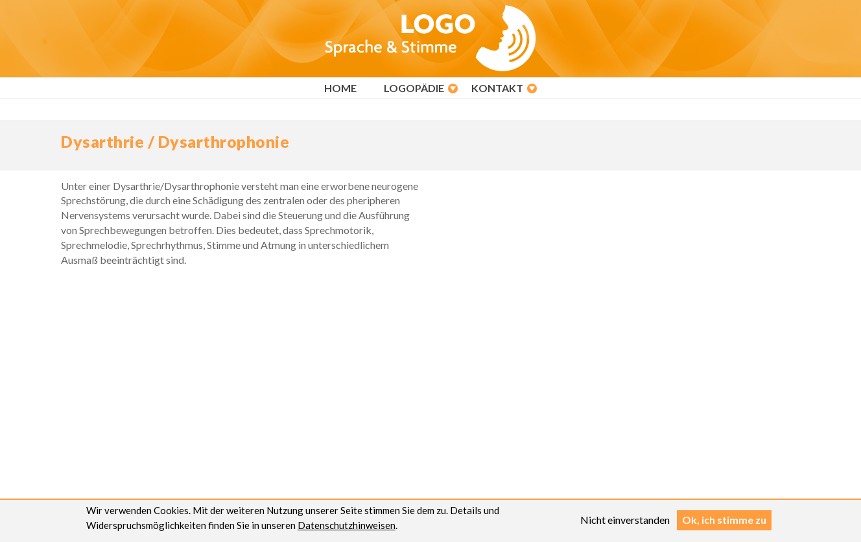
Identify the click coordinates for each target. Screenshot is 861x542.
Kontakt (497, 88)
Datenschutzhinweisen (346, 527)
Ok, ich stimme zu (724, 521)
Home (340, 88)
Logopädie (414, 88)
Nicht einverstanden (625, 521)
